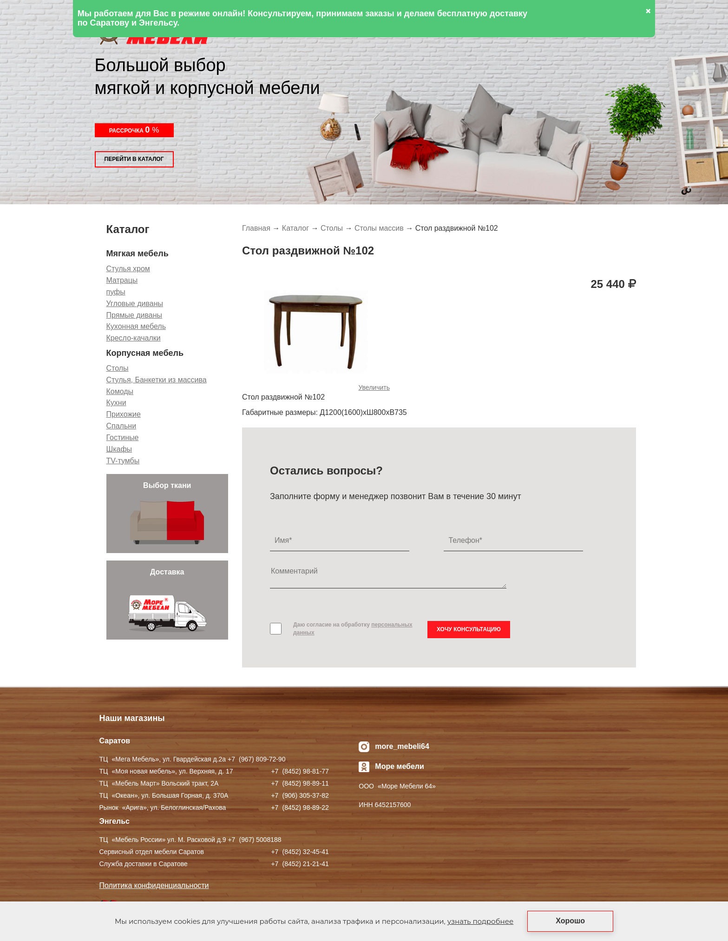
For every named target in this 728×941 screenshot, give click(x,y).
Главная (256, 228)
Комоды (120, 391)
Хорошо (570, 921)
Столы (117, 368)
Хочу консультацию (469, 629)
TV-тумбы (123, 461)
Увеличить (374, 387)
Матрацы (122, 280)
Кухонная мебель (136, 326)
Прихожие (123, 414)
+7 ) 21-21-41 (299, 864)
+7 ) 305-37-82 (299, 795)
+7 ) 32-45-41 (299, 851)
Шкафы (119, 449)
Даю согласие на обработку (353, 628)
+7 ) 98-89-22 (299, 807)
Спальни (121, 426)
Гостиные (122, 437)
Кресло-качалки (133, 338)
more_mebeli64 (402, 746)
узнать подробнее (480, 921)
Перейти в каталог (134, 159)
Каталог (295, 228)
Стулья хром (128, 269)
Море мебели (399, 766)
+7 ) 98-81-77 (299, 771)
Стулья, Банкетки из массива (156, 380)
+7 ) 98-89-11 (299, 783)
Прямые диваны (134, 315)
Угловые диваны (135, 303)
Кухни (116, 403)
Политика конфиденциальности (154, 885)
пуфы (115, 292)
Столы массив (379, 228)
